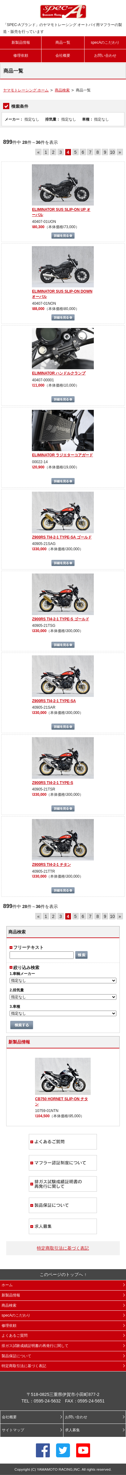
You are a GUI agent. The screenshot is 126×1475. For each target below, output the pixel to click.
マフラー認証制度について (63, 1163)
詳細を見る (63, 236)
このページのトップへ (61, 1274)
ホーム (7, 1285)
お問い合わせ (105, 55)
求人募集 (63, 1226)
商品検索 (62, 90)
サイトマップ (13, 1430)
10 (112, 152)
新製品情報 (20, 42)
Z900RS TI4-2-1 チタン (51, 864)
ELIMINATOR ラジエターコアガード (62, 455)
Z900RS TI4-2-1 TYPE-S (52, 783)
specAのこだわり (105, 42)
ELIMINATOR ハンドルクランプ (58, 373)
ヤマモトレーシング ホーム (26, 90)
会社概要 (62, 55)
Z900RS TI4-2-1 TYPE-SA (54, 701)
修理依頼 (20, 55)
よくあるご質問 (63, 1141)
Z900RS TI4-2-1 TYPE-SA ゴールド (61, 537)
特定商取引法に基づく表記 (63, 1248)
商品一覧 (62, 42)
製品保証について (63, 1205)
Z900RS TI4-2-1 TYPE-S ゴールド (60, 619)
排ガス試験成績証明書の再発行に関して (63, 1184)
